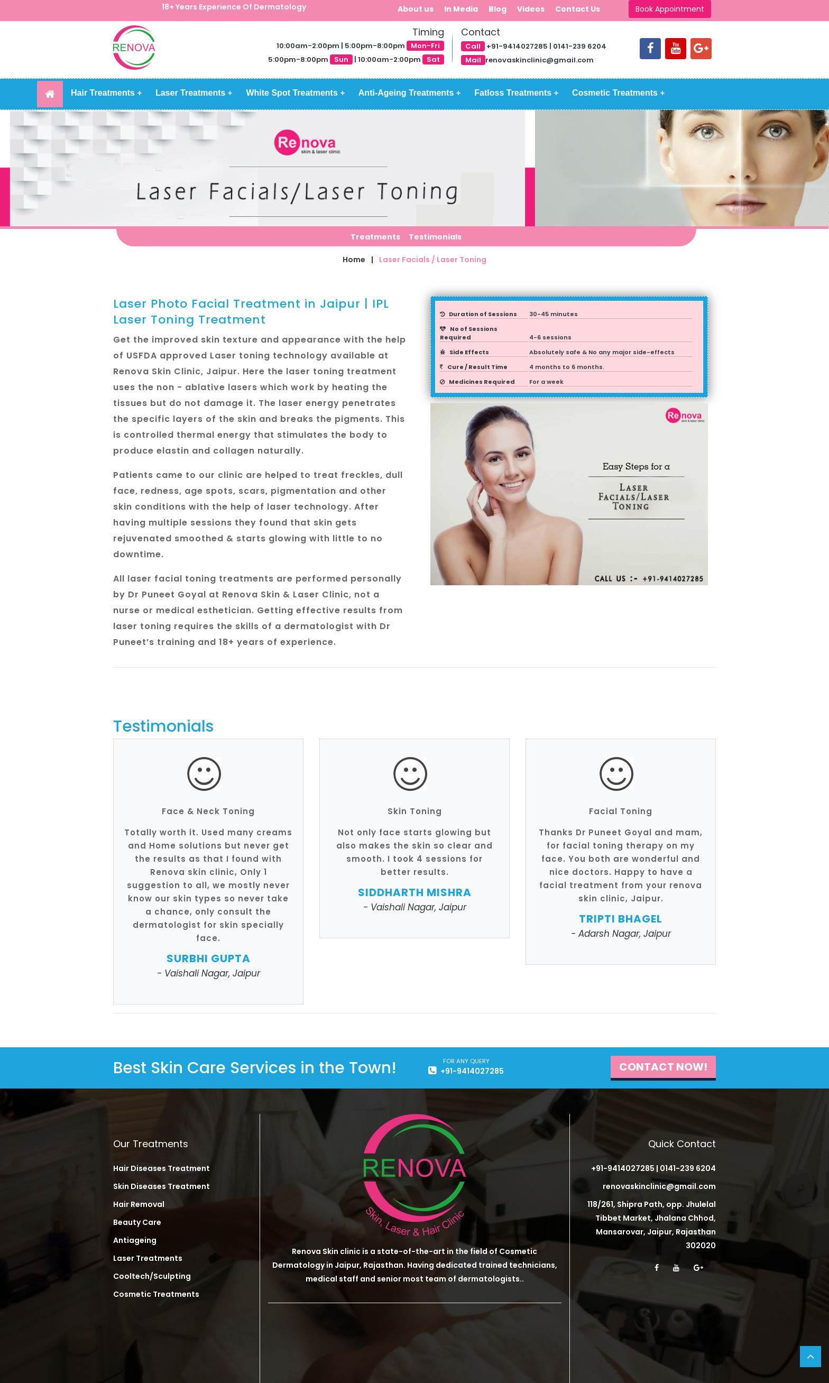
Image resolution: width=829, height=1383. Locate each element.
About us (416, 9)
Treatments (375, 237)
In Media (461, 9)
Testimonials (435, 237)
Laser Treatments (190, 92)
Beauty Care (137, 1222)
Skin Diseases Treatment (161, 1186)
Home (354, 259)
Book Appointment (669, 9)
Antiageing (134, 1240)
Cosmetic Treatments (615, 92)
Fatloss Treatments (512, 92)
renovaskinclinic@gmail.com (659, 1186)
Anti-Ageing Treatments (406, 92)
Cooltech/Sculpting (152, 1276)
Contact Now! (663, 1066)
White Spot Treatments (291, 92)
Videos (531, 9)
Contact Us (577, 9)
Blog (497, 9)
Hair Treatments (103, 92)
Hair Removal (138, 1204)
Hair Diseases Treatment (161, 1168)
